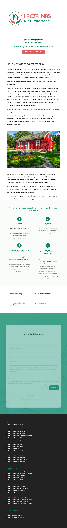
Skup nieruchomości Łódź (15, 444)
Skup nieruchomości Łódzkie (16, 480)
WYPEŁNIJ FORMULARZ (33, 52)
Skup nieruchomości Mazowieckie (17, 484)
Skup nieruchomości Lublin (15, 442)
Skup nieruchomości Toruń (15, 451)
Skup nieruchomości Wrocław (16, 461)
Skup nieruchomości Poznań (16, 446)
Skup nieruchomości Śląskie (16, 495)
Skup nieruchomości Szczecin (16, 457)
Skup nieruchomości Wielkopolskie (18, 501)
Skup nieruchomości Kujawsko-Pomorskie (20, 473)
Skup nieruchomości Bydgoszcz (17, 440)
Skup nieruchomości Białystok (16, 431)
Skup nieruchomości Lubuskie (16, 477)
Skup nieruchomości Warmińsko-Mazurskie (20, 499)
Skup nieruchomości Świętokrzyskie (18, 497)
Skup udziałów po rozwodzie (16, 517)
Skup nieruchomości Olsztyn (16, 453)
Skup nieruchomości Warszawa (17, 429)
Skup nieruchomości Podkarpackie (18, 488)
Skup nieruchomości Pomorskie (17, 493)
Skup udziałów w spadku (15, 515)
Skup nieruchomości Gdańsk (16, 427)
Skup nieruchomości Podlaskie (16, 490)
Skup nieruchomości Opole (15, 448)
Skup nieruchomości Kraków (16, 424)
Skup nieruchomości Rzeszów (16, 455)
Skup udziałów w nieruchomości (17, 513)
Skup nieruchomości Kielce (15, 438)
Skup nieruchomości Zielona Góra (17, 459)
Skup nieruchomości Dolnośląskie (17, 471)
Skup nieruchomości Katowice (16, 433)
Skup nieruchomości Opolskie (16, 486)
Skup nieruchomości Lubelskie (16, 475)
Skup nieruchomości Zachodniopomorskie (20, 503)
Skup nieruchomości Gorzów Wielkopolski (20, 435)
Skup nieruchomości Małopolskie (17, 482)
